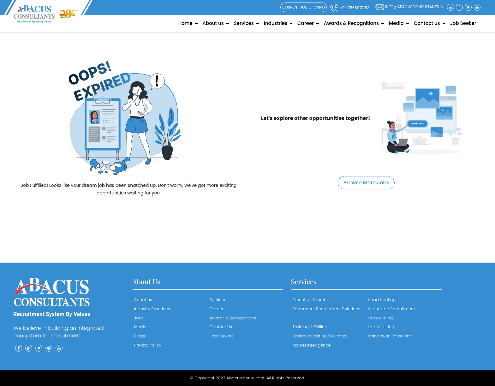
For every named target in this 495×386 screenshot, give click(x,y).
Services (244, 23)
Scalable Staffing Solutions (319, 336)
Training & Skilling (309, 327)
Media (396, 23)
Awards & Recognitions (351, 23)
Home (185, 23)
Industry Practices (152, 309)
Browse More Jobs (366, 182)
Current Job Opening (303, 7)
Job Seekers (222, 336)
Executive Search (309, 300)
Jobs (139, 318)
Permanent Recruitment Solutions (326, 309)
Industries (275, 23)
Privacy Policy (147, 345)
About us (213, 23)
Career (305, 23)
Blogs (139, 336)
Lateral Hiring (381, 327)
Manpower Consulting (390, 336)
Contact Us (221, 327)
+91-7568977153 (349, 8)
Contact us (427, 23)
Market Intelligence (311, 345)
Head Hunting (382, 300)
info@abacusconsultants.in (408, 7)
